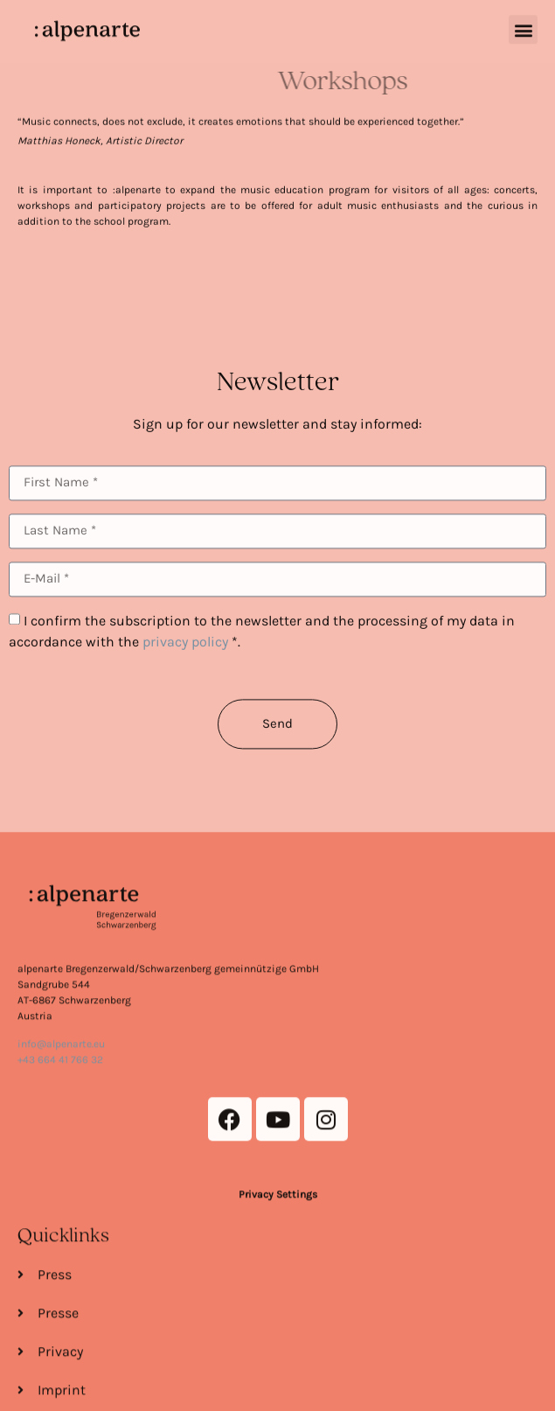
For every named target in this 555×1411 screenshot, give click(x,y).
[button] (523, 24)
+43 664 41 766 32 (60, 1169)
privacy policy (185, 669)
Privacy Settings (278, 1303)
